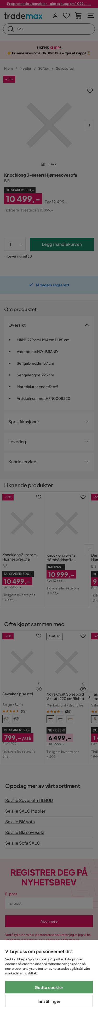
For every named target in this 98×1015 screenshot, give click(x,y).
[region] (49, 977)
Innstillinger (49, 1001)
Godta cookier (49, 987)
